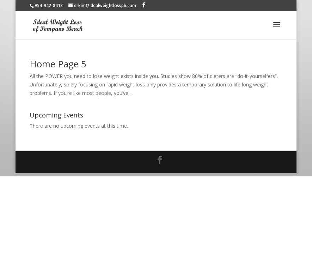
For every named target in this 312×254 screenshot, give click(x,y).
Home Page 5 (58, 64)
